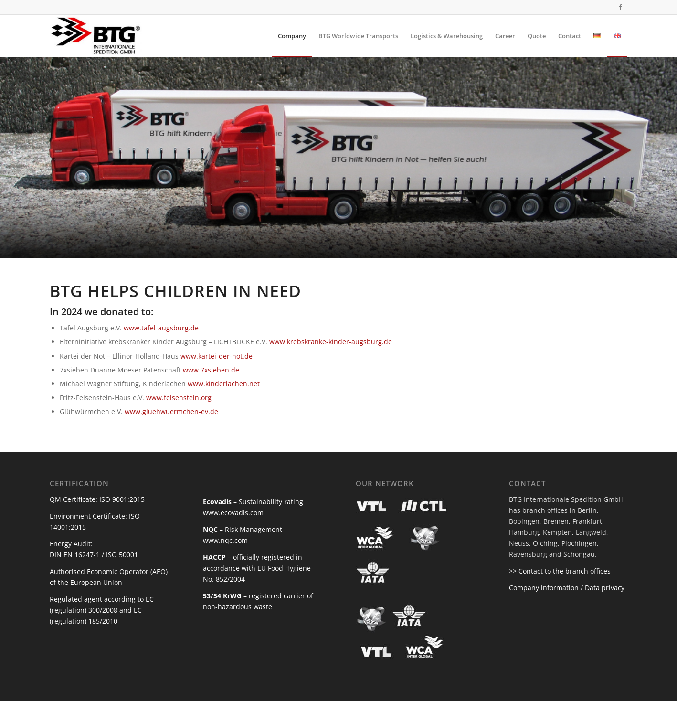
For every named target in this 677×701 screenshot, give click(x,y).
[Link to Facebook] (620, 7)
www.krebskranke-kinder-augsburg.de (330, 341)
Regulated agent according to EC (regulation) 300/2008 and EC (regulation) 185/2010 (102, 610)
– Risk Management (242, 529)
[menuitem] (292, 36)
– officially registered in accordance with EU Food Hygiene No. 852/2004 (257, 568)
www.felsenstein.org (179, 397)
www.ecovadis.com (233, 512)
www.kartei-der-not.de (216, 356)
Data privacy (604, 587)
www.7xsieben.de (211, 369)
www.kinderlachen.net (224, 383)
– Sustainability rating (253, 501)
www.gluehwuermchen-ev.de (171, 411)
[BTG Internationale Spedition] (96, 36)
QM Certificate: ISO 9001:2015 (97, 499)
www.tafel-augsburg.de (161, 327)
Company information (544, 587)
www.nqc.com (225, 540)
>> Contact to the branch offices (560, 570)
